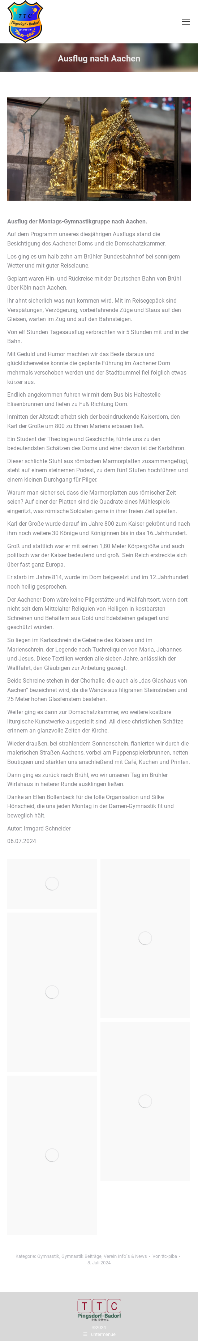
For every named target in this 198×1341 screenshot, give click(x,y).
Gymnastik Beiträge (81, 1256)
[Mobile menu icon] (186, 22)
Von (164, 1256)
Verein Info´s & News (125, 1256)
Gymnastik (48, 1256)
